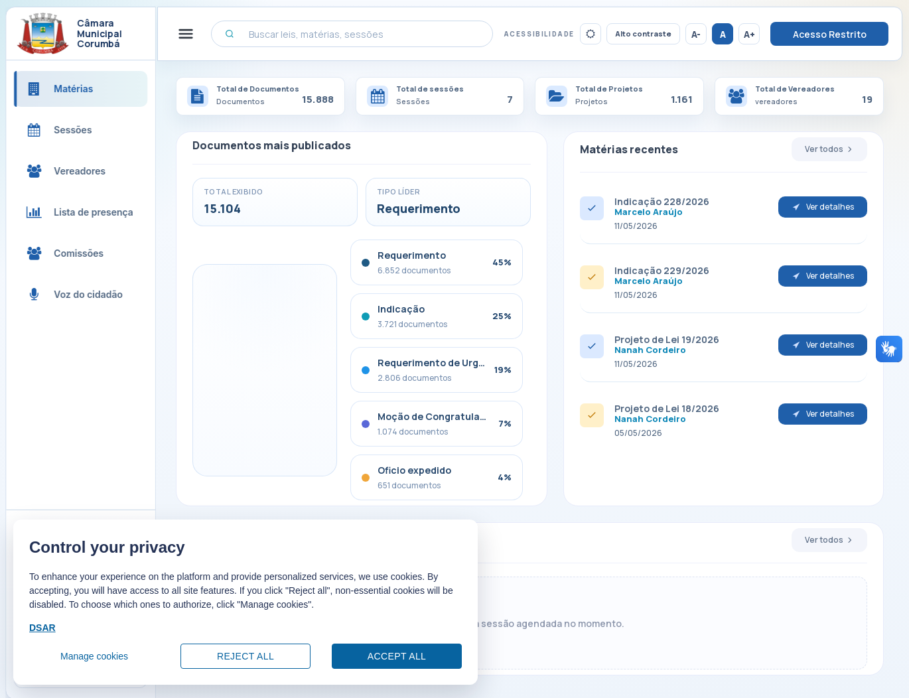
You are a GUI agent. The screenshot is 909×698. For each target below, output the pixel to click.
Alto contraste (643, 33)
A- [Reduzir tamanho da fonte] (696, 34)
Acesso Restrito (830, 34)
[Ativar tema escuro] (590, 33)
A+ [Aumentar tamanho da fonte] (749, 34)
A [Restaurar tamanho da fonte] (723, 34)
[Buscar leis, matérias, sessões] (359, 34)
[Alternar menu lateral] (199, 34)
